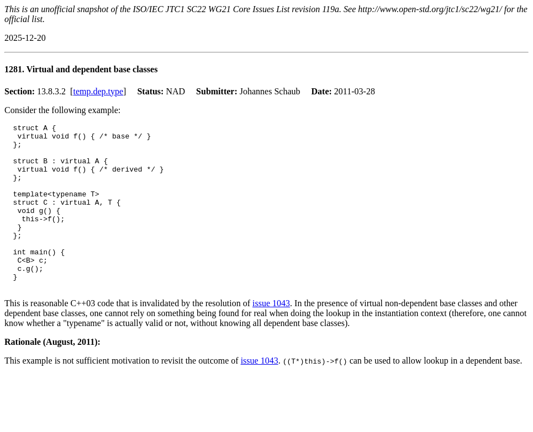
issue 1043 (271, 336)
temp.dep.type (98, 91)
